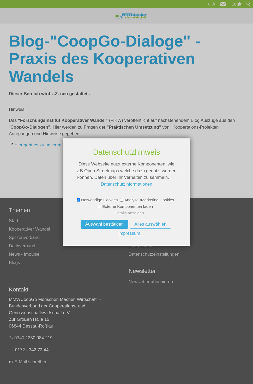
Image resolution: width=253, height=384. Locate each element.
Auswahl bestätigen (104, 224)
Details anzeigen (129, 213)
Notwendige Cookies (99, 200)
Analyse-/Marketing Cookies (149, 200)
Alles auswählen (150, 224)
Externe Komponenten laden (127, 206)
